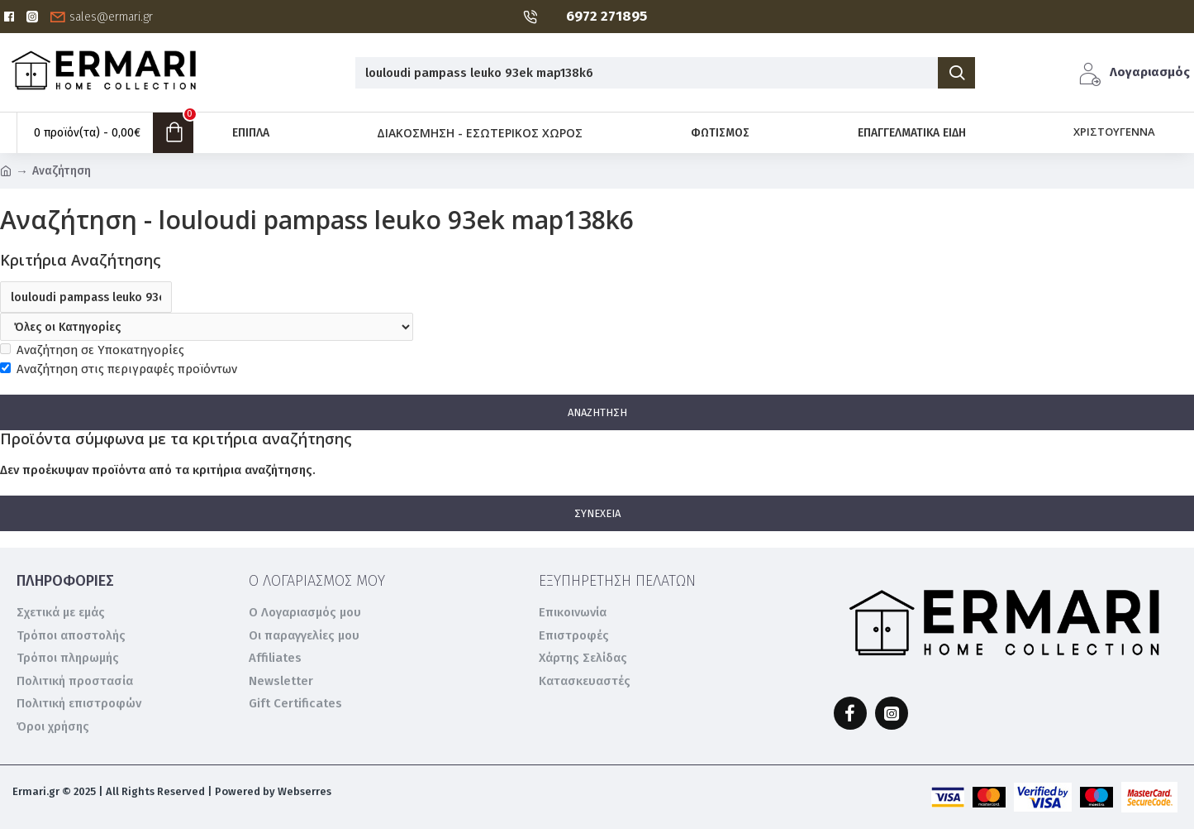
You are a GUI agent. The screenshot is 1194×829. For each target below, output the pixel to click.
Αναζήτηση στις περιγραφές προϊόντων (118, 369)
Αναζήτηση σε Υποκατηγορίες (92, 350)
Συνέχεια (597, 513)
